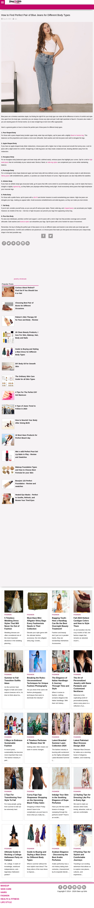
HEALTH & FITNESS (10, 899)
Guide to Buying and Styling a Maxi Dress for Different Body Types (27, 352)
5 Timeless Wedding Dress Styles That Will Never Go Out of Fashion (11, 623)
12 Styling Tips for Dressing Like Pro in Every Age (82, 797)
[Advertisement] (20, 261)
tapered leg (16, 186)
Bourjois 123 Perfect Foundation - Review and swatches (25, 483)
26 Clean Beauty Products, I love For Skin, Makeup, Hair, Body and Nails (26, 335)
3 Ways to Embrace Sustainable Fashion (13, 743)
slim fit (35, 197)
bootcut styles (24, 222)
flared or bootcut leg (77, 135)
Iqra (16, 19)
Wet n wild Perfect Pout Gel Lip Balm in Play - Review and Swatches (26, 454)
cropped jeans (68, 208)
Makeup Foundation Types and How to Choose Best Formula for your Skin (26, 470)
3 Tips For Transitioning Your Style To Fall (13, 797)
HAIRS (4, 892)
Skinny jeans (5, 176)
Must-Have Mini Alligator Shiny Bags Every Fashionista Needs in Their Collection (36, 623)
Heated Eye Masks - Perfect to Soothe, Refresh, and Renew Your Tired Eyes (26, 497)
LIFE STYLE (6, 902)
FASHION (8, 615)
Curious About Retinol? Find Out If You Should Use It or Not (26, 290)
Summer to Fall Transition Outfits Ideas (12, 680)
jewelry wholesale (20, 279)
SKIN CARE (6, 889)
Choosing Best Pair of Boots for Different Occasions (24, 305)
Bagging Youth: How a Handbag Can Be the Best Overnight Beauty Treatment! (60, 623)
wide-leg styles (52, 162)
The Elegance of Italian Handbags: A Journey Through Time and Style (60, 683)
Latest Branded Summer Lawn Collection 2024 (59, 743)
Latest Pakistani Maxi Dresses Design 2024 (81, 743)
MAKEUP (5, 886)
